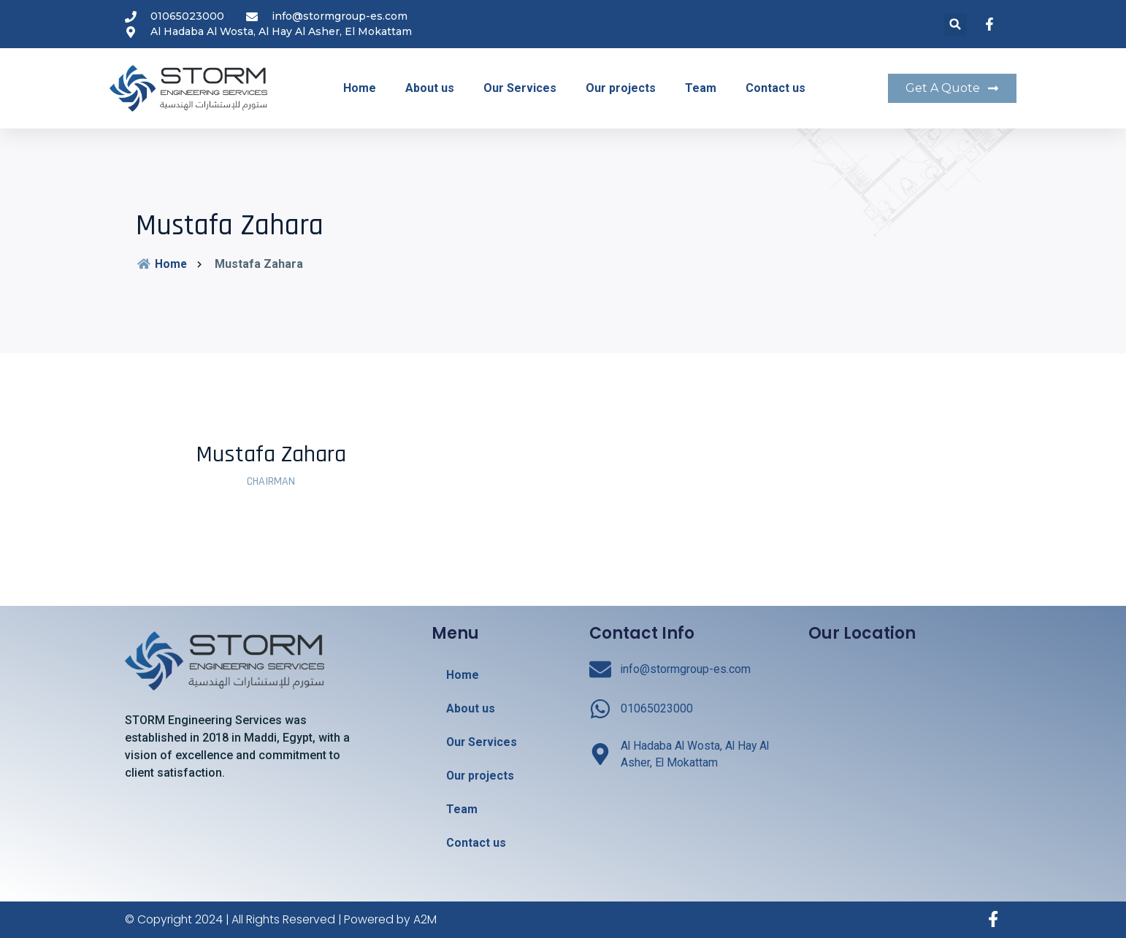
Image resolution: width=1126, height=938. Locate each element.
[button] (955, 24)
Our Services (519, 88)
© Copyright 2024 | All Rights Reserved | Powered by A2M (284, 919)
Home (359, 88)
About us (429, 88)
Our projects (621, 88)
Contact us (775, 88)
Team (700, 88)
